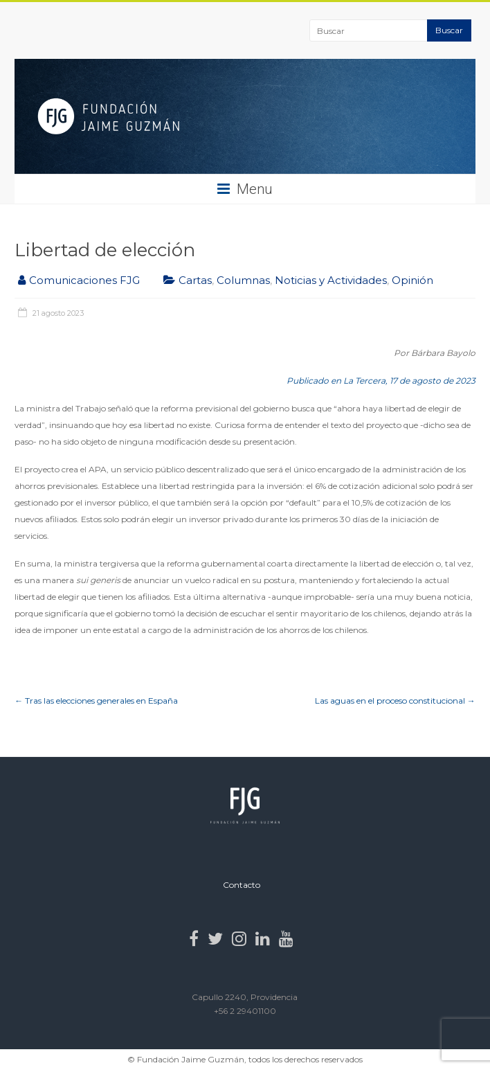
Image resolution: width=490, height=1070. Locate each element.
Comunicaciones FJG (84, 280)
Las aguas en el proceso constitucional (395, 700)
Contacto (241, 885)
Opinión (412, 280)
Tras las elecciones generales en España (96, 700)
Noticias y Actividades (331, 280)
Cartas (195, 280)
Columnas (243, 280)
